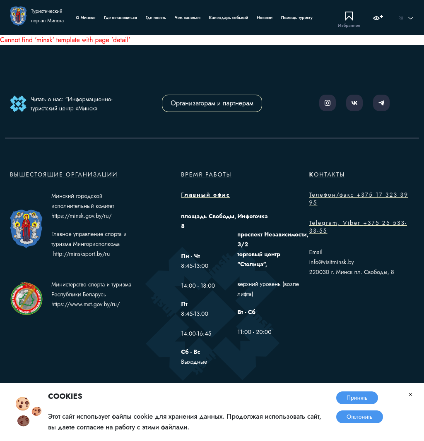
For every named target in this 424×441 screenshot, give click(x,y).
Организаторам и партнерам (212, 103)
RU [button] (406, 18)
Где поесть (156, 17)
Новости (264, 17)
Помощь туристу (297, 17)
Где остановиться (120, 17)
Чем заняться (187, 17)
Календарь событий (228, 17)
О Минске (85, 17)
